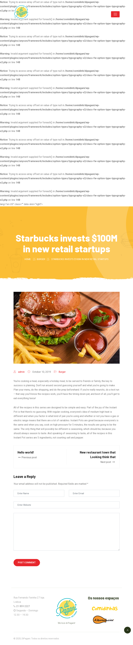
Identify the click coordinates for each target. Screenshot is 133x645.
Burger (62, 371)
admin (21, 371)
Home (28, 259)
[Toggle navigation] (115, 14)
